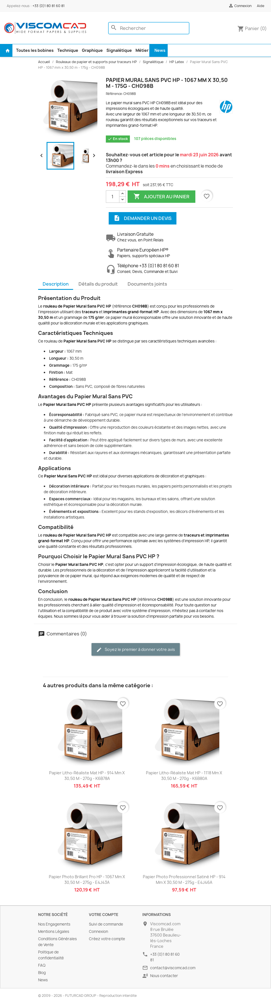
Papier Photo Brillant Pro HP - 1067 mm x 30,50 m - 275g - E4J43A (87, 879)
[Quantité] (112, 196)
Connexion (98, 931)
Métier (142, 50)
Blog (42, 972)
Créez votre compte (107, 938)
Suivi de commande (106, 924)
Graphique (92, 50)
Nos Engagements (54, 924)
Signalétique (119, 50)
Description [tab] (56, 284)
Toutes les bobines (35, 50)
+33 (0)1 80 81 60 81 (48, 5)
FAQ (41, 965)
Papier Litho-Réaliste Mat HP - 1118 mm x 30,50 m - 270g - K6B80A (184, 775)
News (159, 50)
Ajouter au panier (161, 196)
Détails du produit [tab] (98, 284)
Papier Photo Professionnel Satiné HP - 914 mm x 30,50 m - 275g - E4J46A (184, 879)
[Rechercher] (148, 28)
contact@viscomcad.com (172, 967)
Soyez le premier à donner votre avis (135, 650)
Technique (67, 50)
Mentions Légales (53, 931)
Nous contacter (164, 975)
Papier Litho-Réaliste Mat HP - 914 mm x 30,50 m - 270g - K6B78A (87, 775)
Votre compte (103, 914)
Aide (260, 5)
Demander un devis (142, 218)
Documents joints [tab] (147, 284)
